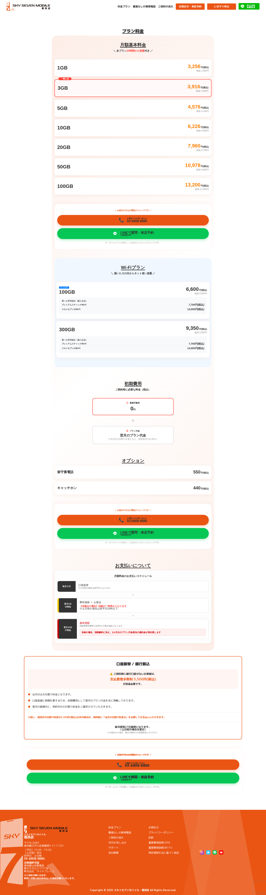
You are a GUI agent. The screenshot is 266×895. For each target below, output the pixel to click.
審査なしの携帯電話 (144, 6)
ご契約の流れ (165, 6)
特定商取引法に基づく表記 (164, 852)
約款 (151, 837)
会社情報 (113, 852)
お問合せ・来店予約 (190, 6)
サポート (113, 847)
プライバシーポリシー (161, 832)
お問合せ (154, 827)
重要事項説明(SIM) (159, 842)
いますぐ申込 (221, 6)
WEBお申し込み (117, 842)
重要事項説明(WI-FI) (160, 847)
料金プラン (124, 6)
